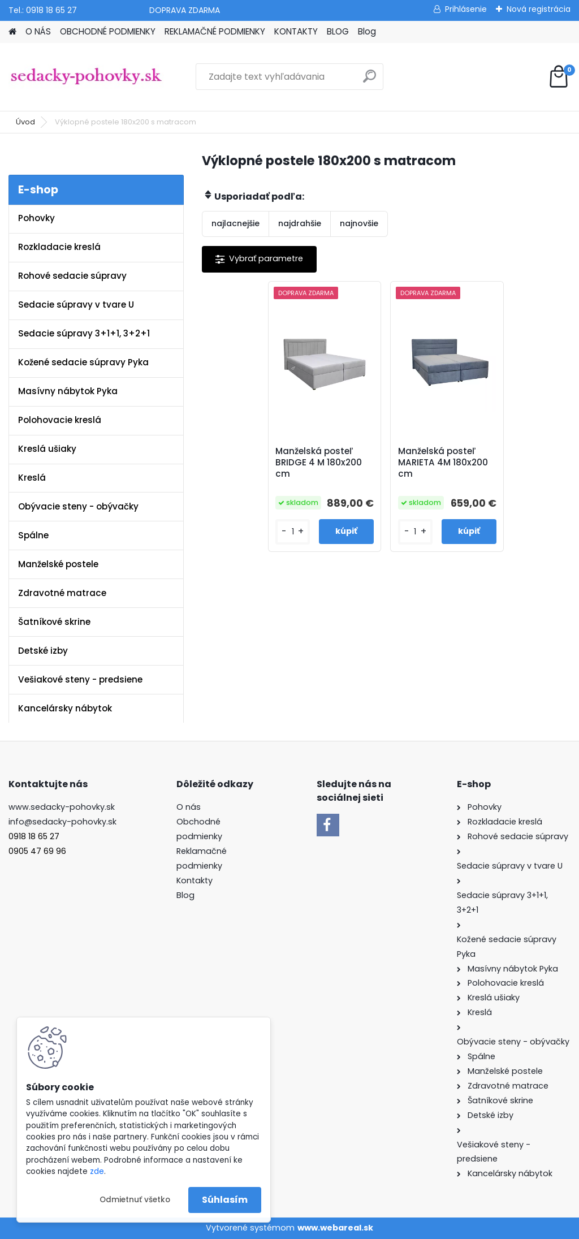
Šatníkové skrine (54, 622)
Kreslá (32, 477)
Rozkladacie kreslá (59, 247)
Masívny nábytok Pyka (68, 391)
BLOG (338, 31)
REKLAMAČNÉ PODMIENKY (215, 31)
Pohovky (36, 218)
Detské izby (43, 651)
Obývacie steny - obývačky (78, 506)
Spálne (33, 535)
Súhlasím (225, 1199)
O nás (188, 807)
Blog (367, 31)
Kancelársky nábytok (65, 708)
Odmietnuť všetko (135, 1199)
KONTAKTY (296, 31)
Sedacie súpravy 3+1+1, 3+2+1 (84, 333)
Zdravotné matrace (62, 593)
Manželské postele (58, 564)
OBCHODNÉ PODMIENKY (107, 31)
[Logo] (86, 77)
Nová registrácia (539, 9)
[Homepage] (12, 32)
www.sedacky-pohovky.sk (61, 807)
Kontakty (194, 880)
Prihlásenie (466, 9)
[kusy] (292, 532)
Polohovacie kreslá (59, 420)
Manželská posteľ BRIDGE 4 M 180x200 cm (318, 463)
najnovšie (359, 223)
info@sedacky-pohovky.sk (62, 821)
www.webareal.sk (335, 1227)
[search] (369, 81)
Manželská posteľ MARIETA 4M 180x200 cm (443, 463)
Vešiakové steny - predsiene (80, 679)
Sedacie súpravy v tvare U (76, 304)
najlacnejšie (235, 223)
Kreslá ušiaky (47, 449)
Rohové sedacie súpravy (72, 276)
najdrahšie (299, 223)
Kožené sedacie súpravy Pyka (83, 362)
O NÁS (38, 31)
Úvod (25, 121)
